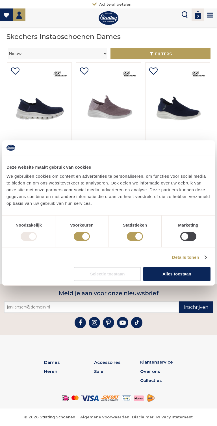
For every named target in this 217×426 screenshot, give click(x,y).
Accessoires (107, 362)
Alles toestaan (176, 273)
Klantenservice (156, 362)
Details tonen (185, 257)
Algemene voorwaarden (104, 417)
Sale (98, 371)
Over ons (150, 371)
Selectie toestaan (107, 273)
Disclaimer (143, 417)
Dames (52, 362)
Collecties (151, 380)
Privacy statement (174, 417)
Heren (50, 371)
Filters (163, 53)
